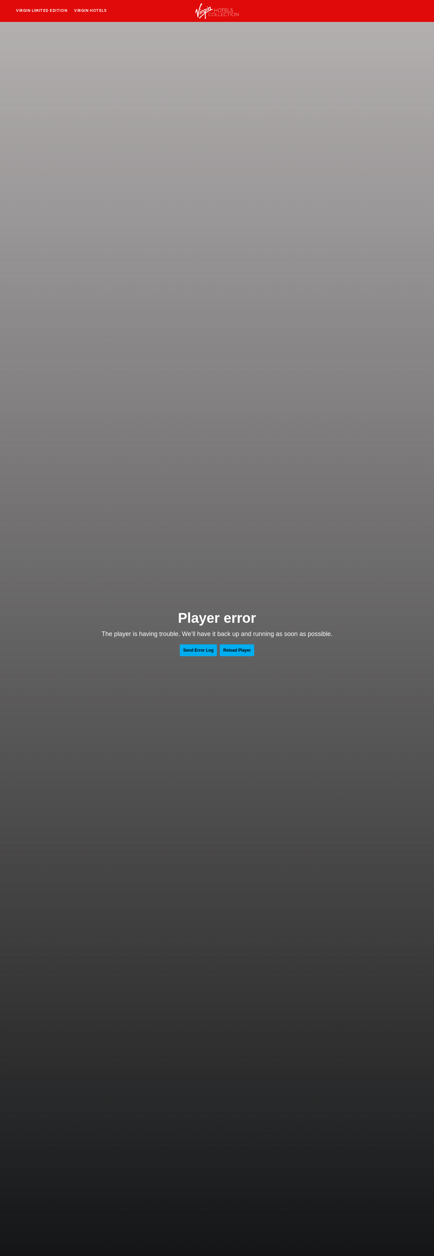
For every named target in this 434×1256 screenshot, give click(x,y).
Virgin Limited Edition (41, 10)
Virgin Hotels (90, 10)
